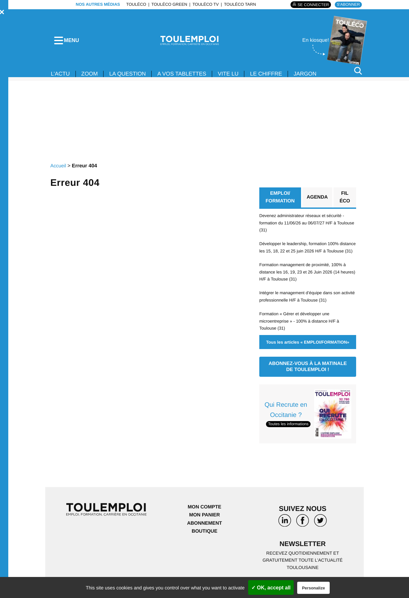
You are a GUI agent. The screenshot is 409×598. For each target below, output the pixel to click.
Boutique (204, 541)
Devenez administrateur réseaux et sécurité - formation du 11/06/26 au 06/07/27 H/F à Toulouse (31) (303, 225)
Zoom (91, 76)
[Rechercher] (358, 72)
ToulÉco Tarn (238, 4)
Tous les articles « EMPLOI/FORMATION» (307, 351)
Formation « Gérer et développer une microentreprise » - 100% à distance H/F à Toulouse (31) (301, 331)
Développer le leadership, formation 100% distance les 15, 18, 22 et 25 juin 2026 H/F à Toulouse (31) (303, 254)
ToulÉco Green (167, 4)
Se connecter (310, 4)
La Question (130, 76)
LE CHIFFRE (274, 76)
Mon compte (204, 517)
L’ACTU (61, 76)
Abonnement (204, 533)
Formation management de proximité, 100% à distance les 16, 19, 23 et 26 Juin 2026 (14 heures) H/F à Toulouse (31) (304, 282)
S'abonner (348, 4)
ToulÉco (135, 4)
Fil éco (345, 200)
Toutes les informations (289, 434)
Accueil (58, 168)
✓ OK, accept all (271, 587)
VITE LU (235, 76)
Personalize (313, 588)
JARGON (315, 76)
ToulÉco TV (204, 4)
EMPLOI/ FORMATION (280, 200)
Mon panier (204, 525)
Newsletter (302, 555)
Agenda (317, 199)
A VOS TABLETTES (186, 76)
